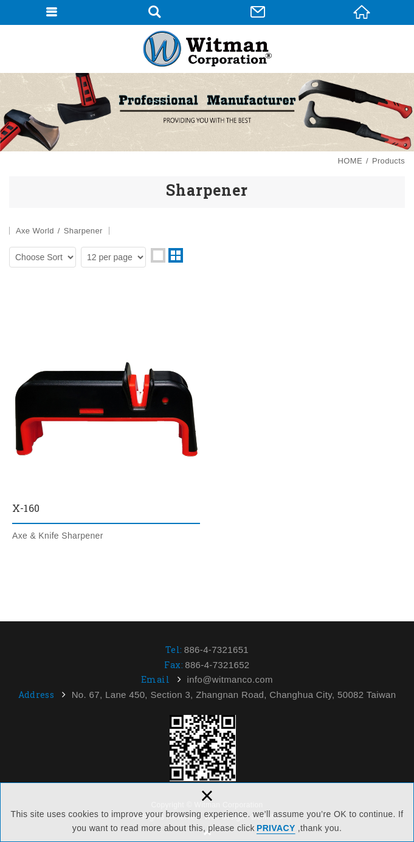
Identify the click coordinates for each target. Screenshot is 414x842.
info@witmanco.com (230, 679)
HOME (361, 12)
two (175, 255)
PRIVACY (276, 828)
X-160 (106, 421)
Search (154, 12)
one (158, 255)
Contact (257, 12)
